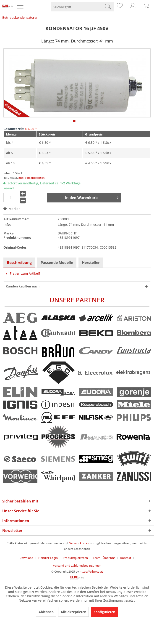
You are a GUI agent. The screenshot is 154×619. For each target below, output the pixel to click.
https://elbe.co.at (91, 571)
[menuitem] (21, 6)
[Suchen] (108, 6)
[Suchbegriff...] (82, 6)
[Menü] (21, 6)
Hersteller (91, 262)
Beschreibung (19, 262)
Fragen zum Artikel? (23, 273)
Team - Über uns (104, 558)
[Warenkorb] (146, 6)
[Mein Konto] (132, 6)
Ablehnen (46, 612)
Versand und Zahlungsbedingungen (77, 565)
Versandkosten (79, 543)
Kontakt (125, 558)
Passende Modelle (57, 262)
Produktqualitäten (75, 558)
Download (26, 558)
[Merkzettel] (119, 6)
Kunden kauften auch (22, 286)
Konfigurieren (104, 612)
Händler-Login (48, 558)
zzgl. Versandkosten (31, 178)
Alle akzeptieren (73, 612)
